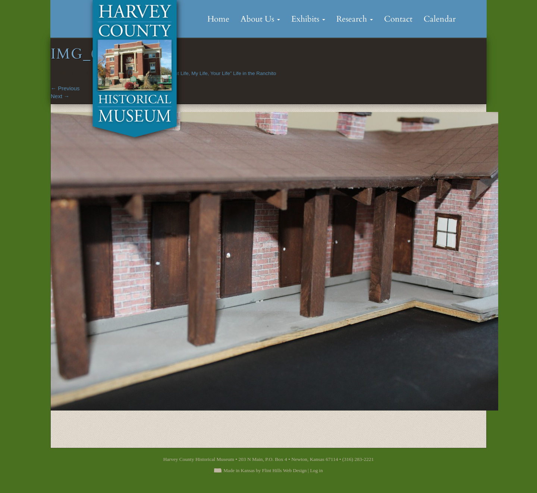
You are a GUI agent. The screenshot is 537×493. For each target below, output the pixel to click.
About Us (260, 19)
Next (60, 96)
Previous (65, 88)
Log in (316, 470)
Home (218, 19)
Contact (398, 19)
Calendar (440, 19)
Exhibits (308, 19)
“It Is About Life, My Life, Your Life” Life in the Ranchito (215, 73)
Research (354, 19)
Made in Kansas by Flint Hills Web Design (265, 470)
